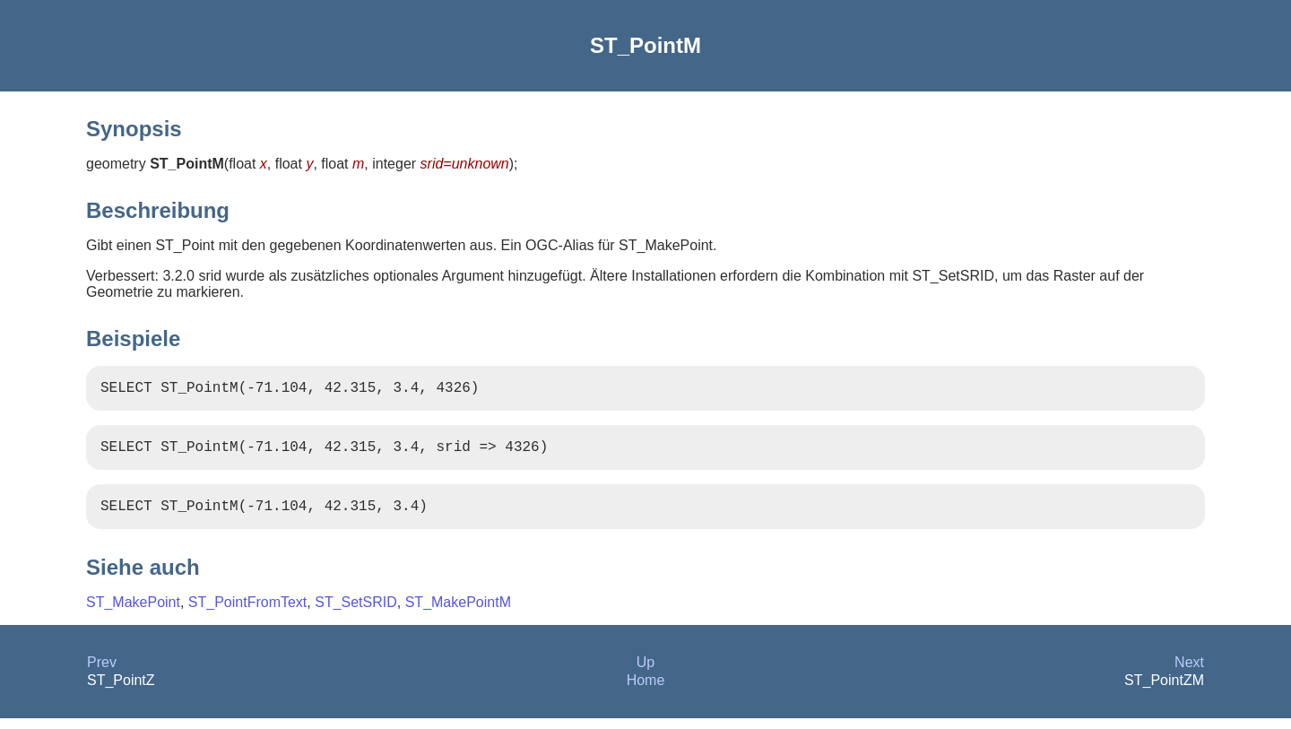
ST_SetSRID (356, 613)
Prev (102, 673)
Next (1189, 673)
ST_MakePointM (458, 613)
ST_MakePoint (133, 613)
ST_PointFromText (247, 613)
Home (646, 691)
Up (645, 673)
